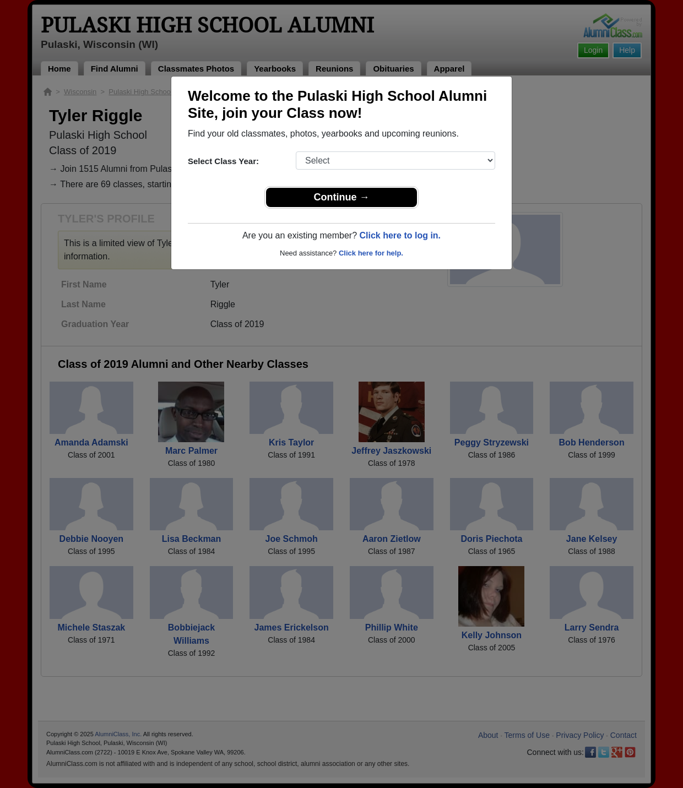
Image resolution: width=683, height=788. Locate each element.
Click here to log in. (400, 235)
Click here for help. (371, 253)
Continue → (342, 197)
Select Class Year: (223, 161)
